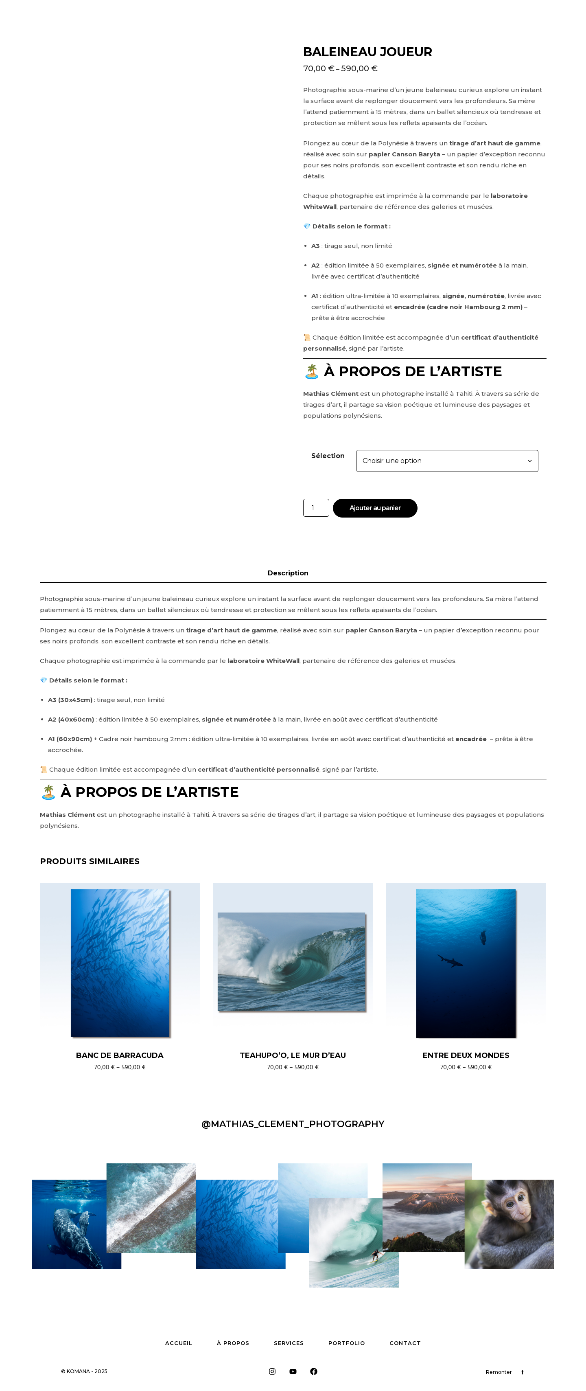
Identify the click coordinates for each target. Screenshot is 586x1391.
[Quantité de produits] (316, 508)
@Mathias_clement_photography (293, 1124)
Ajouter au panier (375, 508)
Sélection (328, 456)
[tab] (294, 573)
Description (288, 573)
